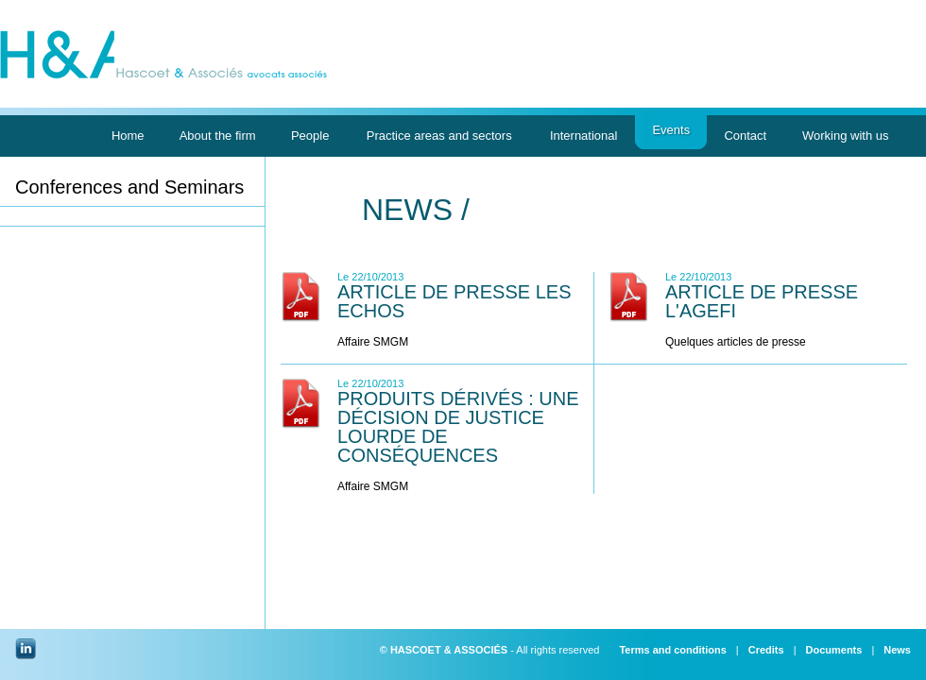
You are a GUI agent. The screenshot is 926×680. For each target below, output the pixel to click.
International (583, 138)
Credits (766, 649)
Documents (833, 649)
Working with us (845, 138)
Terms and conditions (672, 649)
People (310, 138)
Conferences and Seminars (129, 187)
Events (671, 136)
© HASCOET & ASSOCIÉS (443, 649)
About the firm (217, 138)
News (897, 649)
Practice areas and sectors (438, 138)
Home (127, 138)
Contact (745, 138)
